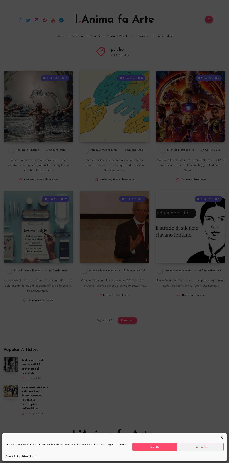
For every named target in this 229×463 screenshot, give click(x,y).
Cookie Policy (12, 456)
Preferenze (201, 447)
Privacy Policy (29, 456)
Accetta (155, 447)
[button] (222, 437)
